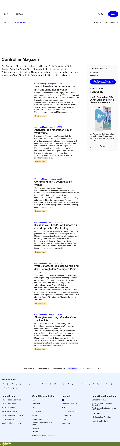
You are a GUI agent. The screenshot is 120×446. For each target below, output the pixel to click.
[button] (19, 14)
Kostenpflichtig (40, 116)
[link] (6, 22)
